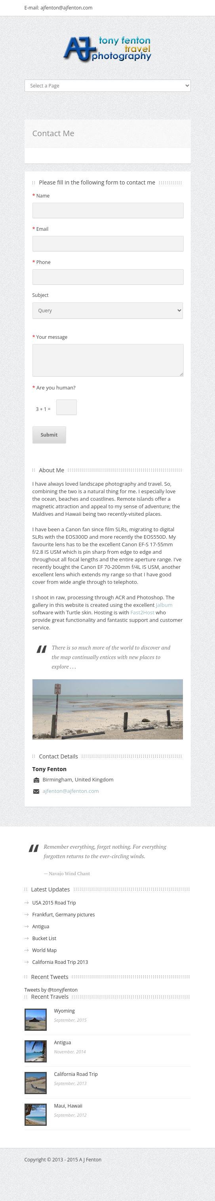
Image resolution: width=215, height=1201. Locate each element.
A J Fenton (90, 1159)
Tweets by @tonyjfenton (51, 989)
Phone (41, 262)
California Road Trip (76, 1074)
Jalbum (164, 604)
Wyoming (64, 1010)
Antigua (40, 926)
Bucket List (44, 938)
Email (40, 229)
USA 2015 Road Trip (54, 902)
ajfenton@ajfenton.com (71, 790)
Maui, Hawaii (68, 1105)
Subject (40, 295)
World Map (44, 950)
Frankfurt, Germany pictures (63, 914)
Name (41, 195)
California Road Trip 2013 (60, 962)
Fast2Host (142, 612)
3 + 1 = (41, 409)
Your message (50, 337)
